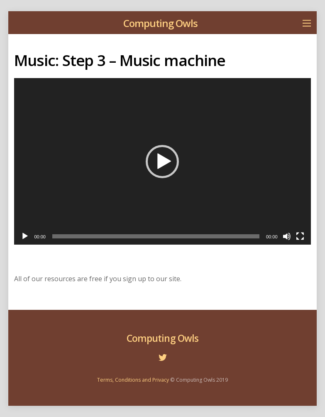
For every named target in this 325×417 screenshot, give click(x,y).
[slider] (155, 236)
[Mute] (287, 236)
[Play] (25, 236)
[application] (162, 161)
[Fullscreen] (300, 236)
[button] (162, 161)
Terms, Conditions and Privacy (133, 379)
